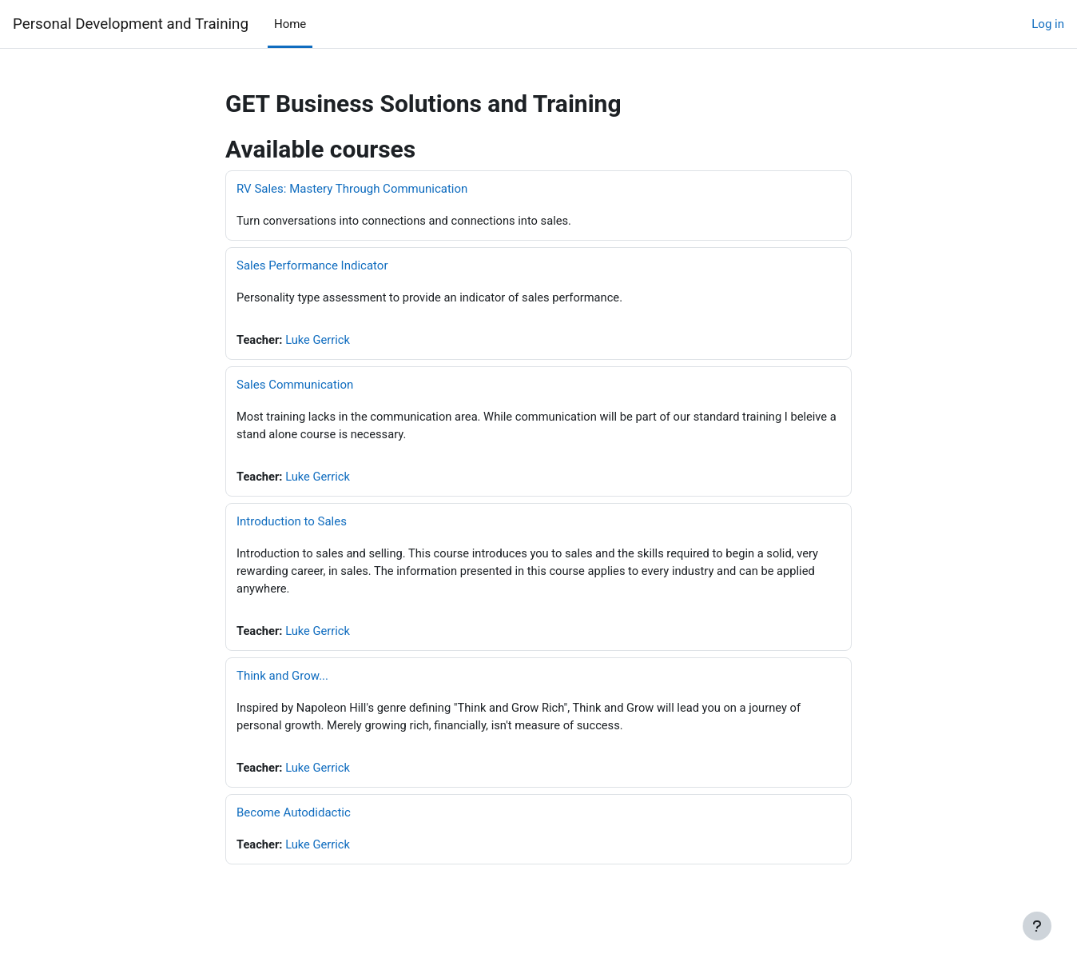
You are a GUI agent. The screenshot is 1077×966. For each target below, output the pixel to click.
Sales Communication (294, 386)
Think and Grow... (282, 680)
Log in (1047, 24)
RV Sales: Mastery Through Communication (351, 189)
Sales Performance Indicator (312, 266)
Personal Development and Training (130, 24)
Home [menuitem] (290, 24)
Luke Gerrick (320, 340)
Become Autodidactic (293, 818)
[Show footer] (1037, 926)
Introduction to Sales (291, 524)
